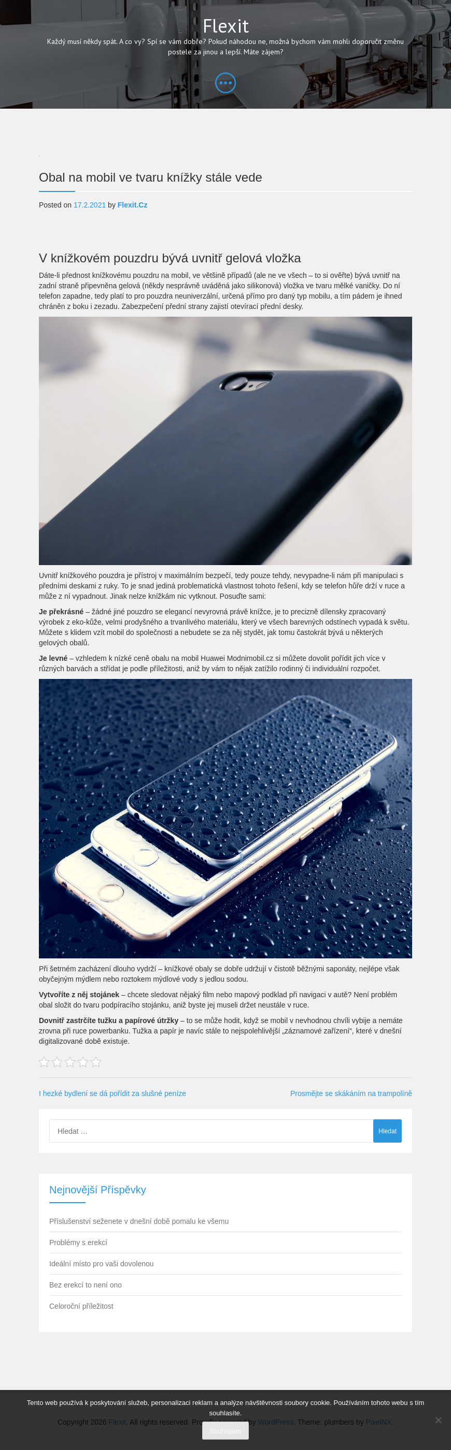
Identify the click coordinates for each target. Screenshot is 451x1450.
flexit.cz (133, 205)
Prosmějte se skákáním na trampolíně (351, 1093)
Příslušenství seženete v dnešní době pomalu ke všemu (139, 1221)
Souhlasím (225, 1431)
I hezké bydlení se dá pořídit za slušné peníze (112, 1093)
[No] (438, 1420)
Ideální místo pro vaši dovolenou (101, 1264)
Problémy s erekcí (78, 1242)
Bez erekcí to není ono (85, 1285)
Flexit (226, 25)
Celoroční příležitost (81, 1306)
